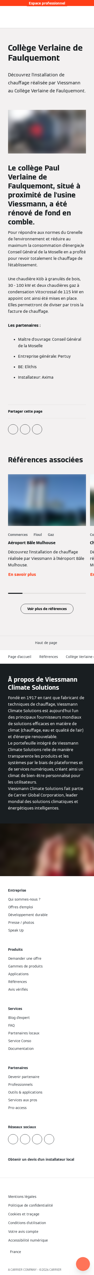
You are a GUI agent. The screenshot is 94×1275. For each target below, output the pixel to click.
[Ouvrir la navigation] (87, 17)
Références (48, 656)
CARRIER (55, 1270)
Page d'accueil (19, 656)
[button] (47, 642)
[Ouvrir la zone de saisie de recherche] (80, 17)
